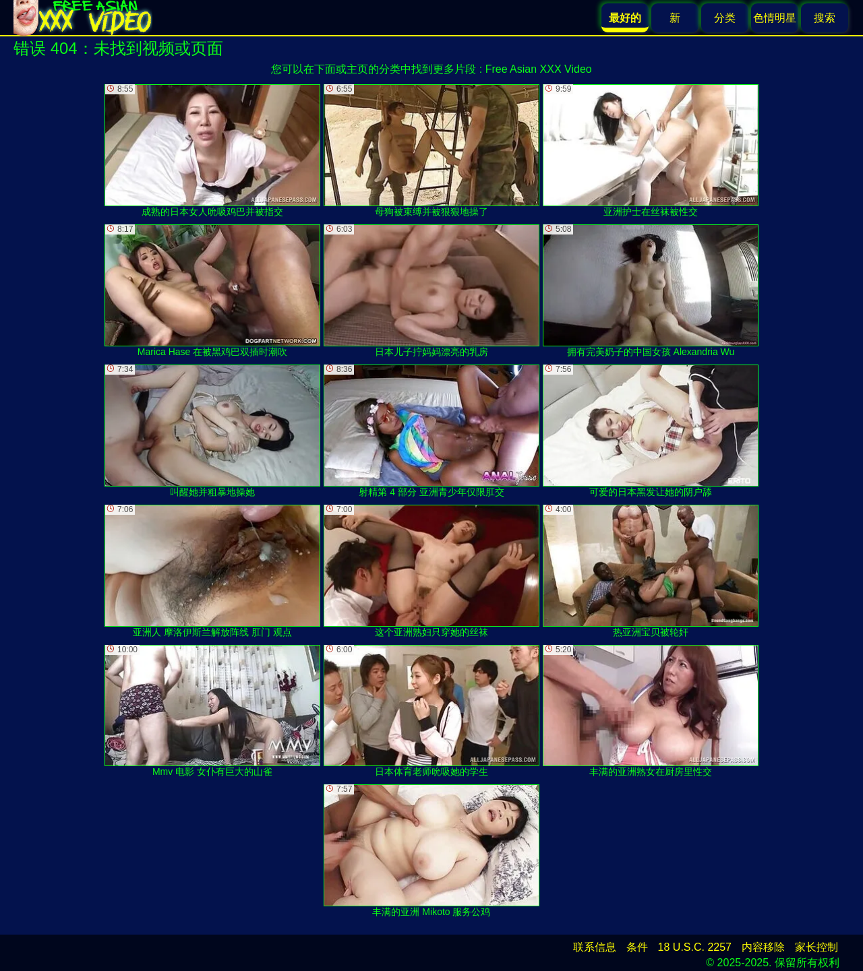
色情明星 (774, 18)
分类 (725, 18)
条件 (637, 947)
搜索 (824, 18)
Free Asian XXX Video (538, 69)
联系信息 (594, 947)
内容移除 (763, 947)
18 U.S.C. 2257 (695, 947)
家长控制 (816, 947)
